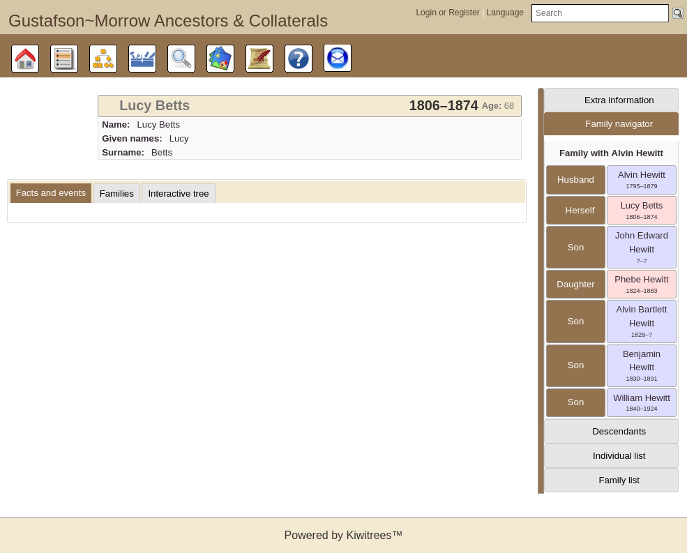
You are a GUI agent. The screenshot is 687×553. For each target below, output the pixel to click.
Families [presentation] (117, 193)
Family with (611, 153)
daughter (575, 284)
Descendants (619, 431)
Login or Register (449, 12)
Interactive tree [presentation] (178, 193)
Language (505, 12)
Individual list (619, 455)
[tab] (310, 106)
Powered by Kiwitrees (344, 535)
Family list (619, 480)
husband (575, 179)
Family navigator (619, 124)
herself (576, 210)
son (576, 247)
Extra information (619, 100)
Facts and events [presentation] (51, 193)
